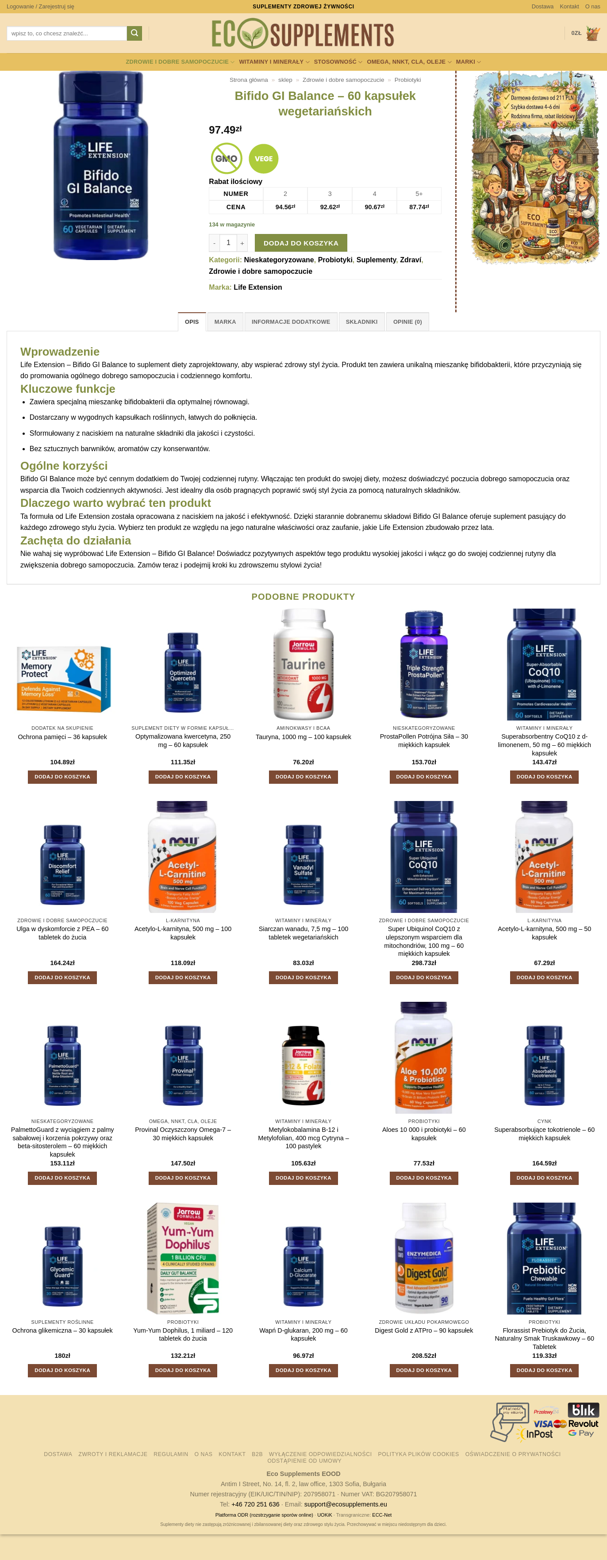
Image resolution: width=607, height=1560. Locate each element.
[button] (40, 6)
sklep (285, 80)
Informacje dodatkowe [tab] (291, 321)
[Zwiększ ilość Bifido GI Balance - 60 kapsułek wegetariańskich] (242, 243)
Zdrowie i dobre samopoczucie (180, 62)
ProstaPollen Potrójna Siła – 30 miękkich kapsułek (424, 740)
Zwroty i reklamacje (112, 1454)
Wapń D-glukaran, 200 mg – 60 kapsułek (303, 1334)
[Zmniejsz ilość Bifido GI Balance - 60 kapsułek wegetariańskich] (214, 243)
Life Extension (258, 287)
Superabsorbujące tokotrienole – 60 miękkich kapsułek (544, 1134)
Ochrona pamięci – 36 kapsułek (62, 736)
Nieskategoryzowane (279, 260)
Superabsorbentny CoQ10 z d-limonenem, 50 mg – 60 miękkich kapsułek (544, 744)
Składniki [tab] (362, 321)
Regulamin (171, 1454)
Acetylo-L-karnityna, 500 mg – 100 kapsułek (182, 933)
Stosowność (338, 62)
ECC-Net (382, 1515)
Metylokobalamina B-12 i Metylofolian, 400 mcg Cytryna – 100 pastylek (303, 1138)
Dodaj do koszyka (301, 243)
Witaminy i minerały (274, 62)
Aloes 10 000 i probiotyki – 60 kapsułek (424, 1134)
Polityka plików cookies (418, 1454)
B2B (257, 1454)
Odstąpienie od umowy (304, 1461)
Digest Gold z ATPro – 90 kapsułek (424, 1330)
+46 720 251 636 (255, 1504)
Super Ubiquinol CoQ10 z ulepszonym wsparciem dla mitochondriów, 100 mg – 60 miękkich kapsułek (424, 941)
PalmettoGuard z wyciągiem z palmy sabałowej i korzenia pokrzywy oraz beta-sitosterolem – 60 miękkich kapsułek (62, 1142)
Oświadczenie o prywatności (513, 1454)
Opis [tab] (192, 321)
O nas (592, 6)
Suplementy (376, 260)
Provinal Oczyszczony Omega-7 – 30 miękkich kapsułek (183, 1134)
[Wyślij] (134, 33)
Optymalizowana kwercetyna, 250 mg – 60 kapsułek (183, 740)
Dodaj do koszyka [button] (62, 776)
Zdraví (410, 260)
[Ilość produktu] (228, 243)
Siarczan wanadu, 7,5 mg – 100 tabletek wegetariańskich (303, 933)
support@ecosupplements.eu (345, 1504)
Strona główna (249, 80)
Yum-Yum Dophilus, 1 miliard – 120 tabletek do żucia (183, 1334)
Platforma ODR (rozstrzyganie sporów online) (264, 1515)
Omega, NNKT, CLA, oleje (409, 62)
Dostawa (543, 6)
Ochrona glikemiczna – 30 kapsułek (62, 1330)
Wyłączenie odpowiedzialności (320, 1454)
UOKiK (324, 1515)
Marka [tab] (225, 321)
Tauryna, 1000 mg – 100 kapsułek (303, 736)
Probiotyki (408, 80)
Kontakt (569, 6)
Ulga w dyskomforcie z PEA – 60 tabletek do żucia (62, 933)
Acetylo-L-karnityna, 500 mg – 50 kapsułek (544, 933)
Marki (468, 62)
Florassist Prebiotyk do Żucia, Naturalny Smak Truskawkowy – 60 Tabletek (544, 1338)
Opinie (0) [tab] (407, 321)
